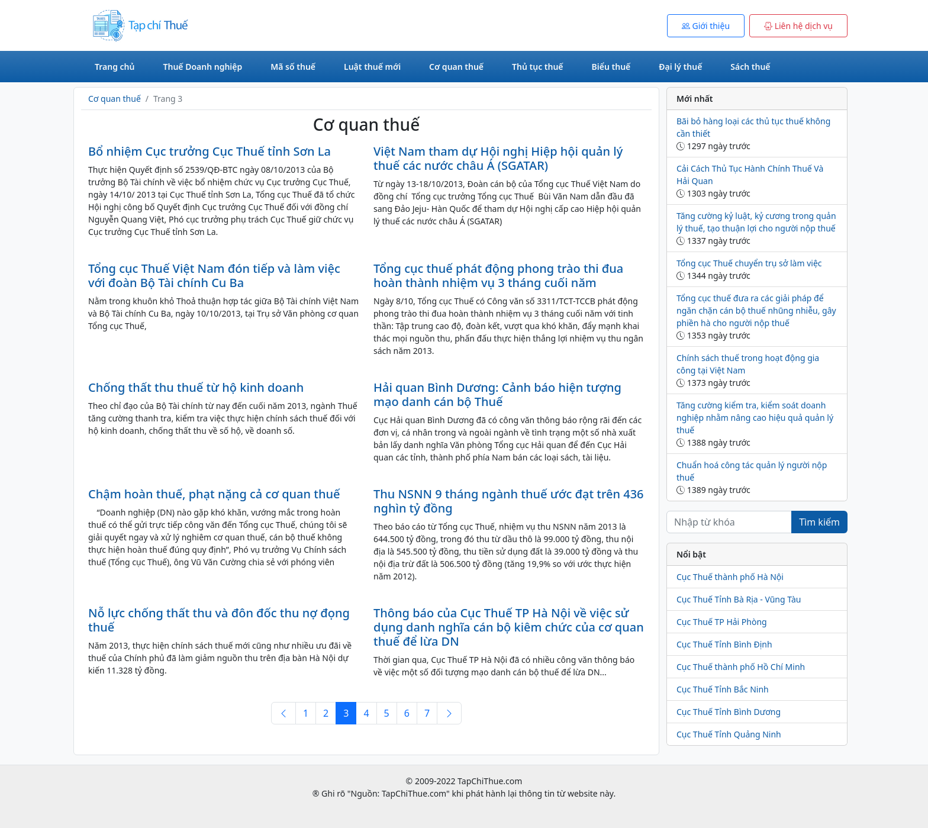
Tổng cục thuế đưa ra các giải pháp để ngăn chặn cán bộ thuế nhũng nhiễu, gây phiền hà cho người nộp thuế (756, 310)
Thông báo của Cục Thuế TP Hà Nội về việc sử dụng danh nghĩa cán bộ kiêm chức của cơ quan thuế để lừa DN (508, 627)
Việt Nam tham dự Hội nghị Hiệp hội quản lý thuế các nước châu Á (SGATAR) (498, 158)
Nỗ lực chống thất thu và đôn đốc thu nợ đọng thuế (219, 620)
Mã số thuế (292, 66)
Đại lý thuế (680, 66)
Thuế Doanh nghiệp (202, 66)
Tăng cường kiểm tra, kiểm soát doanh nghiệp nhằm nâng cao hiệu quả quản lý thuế (754, 417)
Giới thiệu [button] (706, 25)
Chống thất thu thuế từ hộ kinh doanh (196, 387)
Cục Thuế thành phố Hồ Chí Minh (740, 666)
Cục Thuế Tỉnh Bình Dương (728, 711)
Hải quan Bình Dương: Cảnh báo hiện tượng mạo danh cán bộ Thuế (497, 394)
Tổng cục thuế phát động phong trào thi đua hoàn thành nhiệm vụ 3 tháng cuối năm (498, 275)
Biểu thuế (611, 66)
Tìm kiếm (819, 522)
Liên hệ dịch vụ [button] (798, 25)
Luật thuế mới (372, 66)
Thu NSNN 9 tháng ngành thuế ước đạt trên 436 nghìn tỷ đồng (508, 501)
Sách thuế (750, 66)
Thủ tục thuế (537, 66)
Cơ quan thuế (456, 66)
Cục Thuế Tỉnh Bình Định (724, 644)
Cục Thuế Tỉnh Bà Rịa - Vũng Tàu (738, 599)
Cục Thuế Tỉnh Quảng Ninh (728, 734)
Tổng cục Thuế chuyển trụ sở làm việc (749, 263)
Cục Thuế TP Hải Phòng (721, 621)
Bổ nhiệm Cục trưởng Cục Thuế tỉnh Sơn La (209, 151)
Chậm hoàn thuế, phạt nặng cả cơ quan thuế (214, 494)
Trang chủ (114, 66)
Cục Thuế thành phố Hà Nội (730, 576)
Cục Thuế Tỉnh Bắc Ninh (722, 689)
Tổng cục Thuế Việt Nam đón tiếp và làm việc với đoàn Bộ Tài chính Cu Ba (214, 275)
